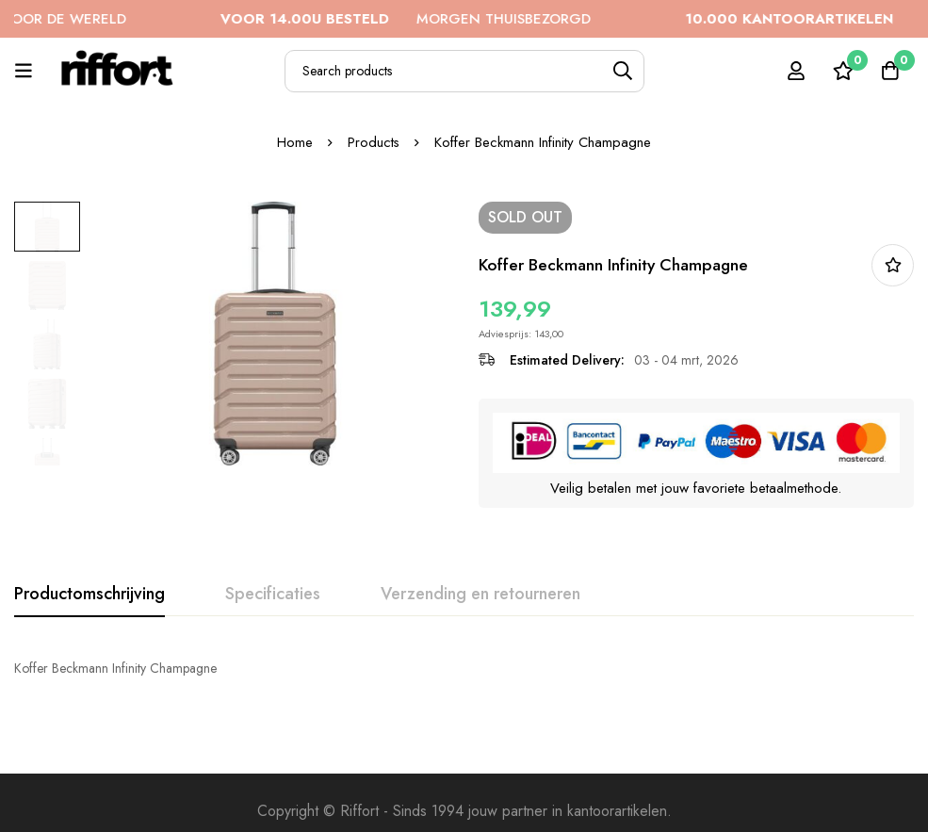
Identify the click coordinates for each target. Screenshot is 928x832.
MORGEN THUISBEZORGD (430, 18)
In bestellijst (892, 265)
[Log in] (795, 70)
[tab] (89, 594)
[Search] (623, 71)
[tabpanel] (464, 668)
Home (295, 142)
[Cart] (889, 70)
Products (374, 142)
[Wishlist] (842, 70)
